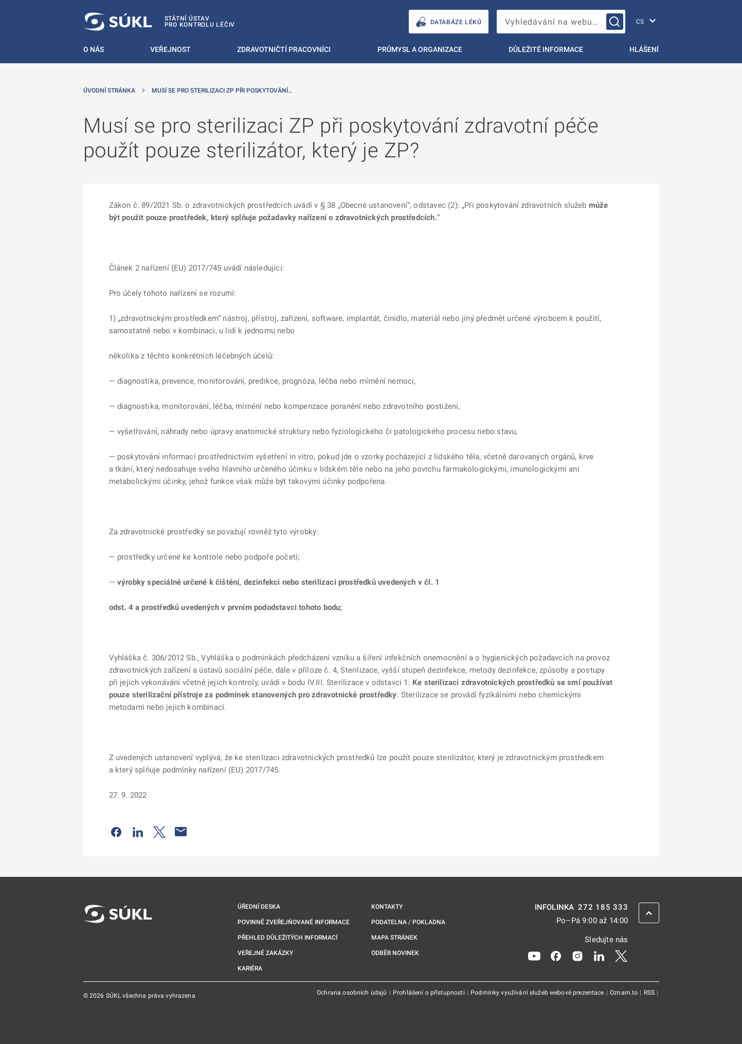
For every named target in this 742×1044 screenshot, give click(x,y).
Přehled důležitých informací (287, 937)
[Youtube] (534, 955)
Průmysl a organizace (419, 49)
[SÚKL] (159, 21)
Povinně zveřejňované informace (294, 922)
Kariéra (250, 968)
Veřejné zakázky (265, 953)
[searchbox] (561, 21)
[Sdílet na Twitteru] (159, 831)
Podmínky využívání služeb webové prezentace (538, 992)
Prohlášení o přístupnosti (429, 992)
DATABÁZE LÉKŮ (448, 21)
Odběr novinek (395, 953)
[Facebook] (556, 955)
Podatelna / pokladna (408, 922)
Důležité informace (546, 49)
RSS (650, 992)
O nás (93, 49)
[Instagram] (577, 955)
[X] (621, 955)
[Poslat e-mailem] (181, 831)
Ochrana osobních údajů (352, 992)
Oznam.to (624, 992)
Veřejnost (170, 49)
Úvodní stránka (109, 90)
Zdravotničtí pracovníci (284, 49)
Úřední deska (259, 906)
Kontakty (387, 906)
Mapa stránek (394, 937)
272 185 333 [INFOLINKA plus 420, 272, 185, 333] (603, 907)
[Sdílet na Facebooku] (116, 831)
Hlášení (644, 49)
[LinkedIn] (599, 955)
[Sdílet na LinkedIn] (138, 831)
